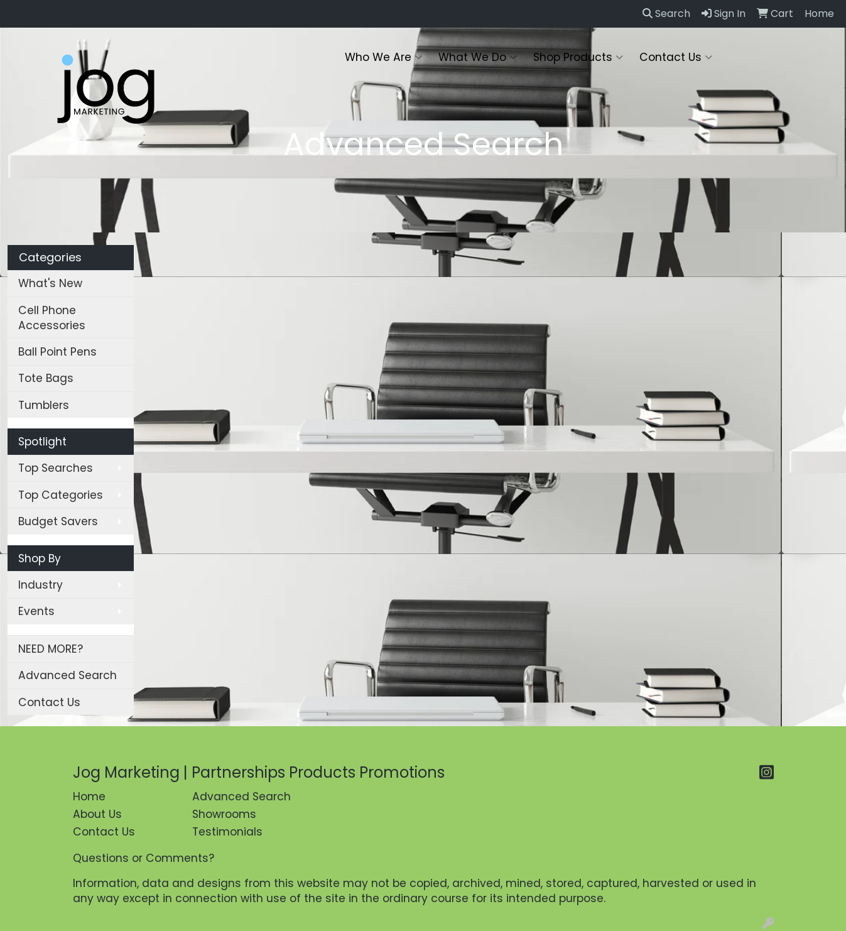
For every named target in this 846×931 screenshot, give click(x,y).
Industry (40, 584)
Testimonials (227, 831)
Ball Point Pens (57, 351)
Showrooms (224, 814)
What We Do (477, 57)
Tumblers (43, 405)
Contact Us (675, 57)
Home (89, 796)
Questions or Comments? (143, 858)
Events (36, 611)
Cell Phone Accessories (51, 318)
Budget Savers (58, 521)
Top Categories (60, 495)
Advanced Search (67, 675)
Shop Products (578, 57)
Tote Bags (45, 378)
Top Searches (55, 468)
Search (666, 13)
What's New (50, 283)
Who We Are (383, 57)
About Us (97, 814)
